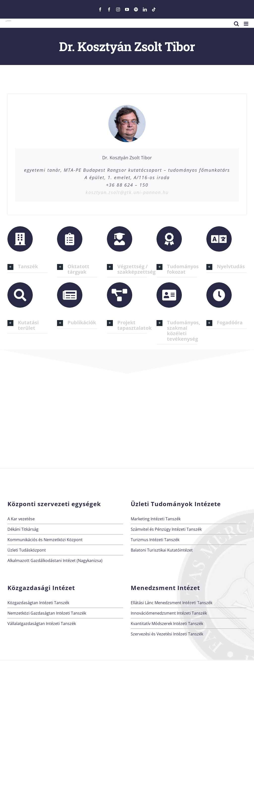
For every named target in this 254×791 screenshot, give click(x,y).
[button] (27, 266)
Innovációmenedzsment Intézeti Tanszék (169, 613)
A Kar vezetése (21, 519)
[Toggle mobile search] (236, 23)
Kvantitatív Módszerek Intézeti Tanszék (167, 623)
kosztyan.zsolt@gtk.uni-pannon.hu (127, 192)
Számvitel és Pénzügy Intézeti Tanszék (166, 529)
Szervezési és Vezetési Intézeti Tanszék (167, 634)
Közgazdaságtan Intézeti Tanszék (38, 602)
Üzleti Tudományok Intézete (176, 504)
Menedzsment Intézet (165, 588)
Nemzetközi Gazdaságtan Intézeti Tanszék (46, 613)
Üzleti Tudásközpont (26, 550)
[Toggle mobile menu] (246, 23)
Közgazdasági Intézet (41, 588)
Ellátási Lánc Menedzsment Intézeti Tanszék (171, 602)
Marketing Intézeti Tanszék (156, 519)
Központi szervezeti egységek (54, 504)
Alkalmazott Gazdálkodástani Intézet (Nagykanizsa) (54, 560)
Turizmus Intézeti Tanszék (155, 539)
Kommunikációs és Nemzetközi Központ (45, 539)
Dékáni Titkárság (22, 529)
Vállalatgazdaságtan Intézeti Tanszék (41, 623)
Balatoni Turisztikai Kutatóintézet (162, 550)
